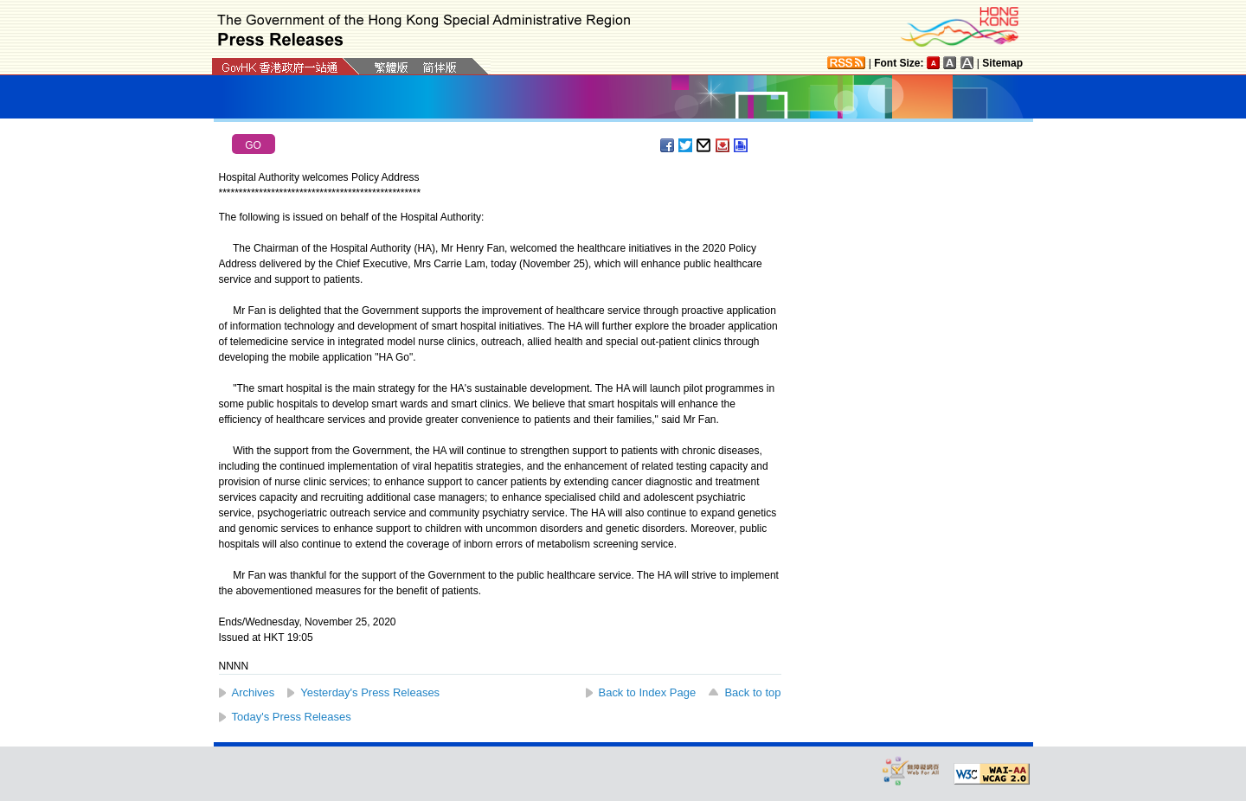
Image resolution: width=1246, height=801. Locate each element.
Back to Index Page (648, 692)
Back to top (752, 692)
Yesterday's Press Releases (370, 692)
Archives (253, 692)
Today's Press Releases (291, 716)
